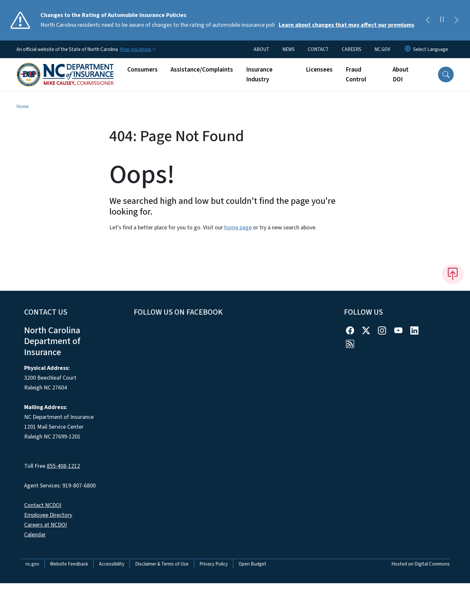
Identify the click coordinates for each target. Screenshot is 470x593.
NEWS (288, 49)
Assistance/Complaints (202, 69)
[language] (430, 49)
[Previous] (427, 20)
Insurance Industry (259, 74)
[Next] (456, 20)
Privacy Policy (213, 564)
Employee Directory (48, 515)
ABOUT (261, 49)
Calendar (35, 535)
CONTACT (318, 49)
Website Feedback (69, 564)
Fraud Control (356, 74)
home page (238, 227)
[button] (446, 74)
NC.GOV (382, 49)
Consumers (142, 69)
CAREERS (351, 49)
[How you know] (138, 49)
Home (22, 106)
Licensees (319, 69)
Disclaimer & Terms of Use (162, 564)
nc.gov (32, 564)
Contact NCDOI (42, 505)
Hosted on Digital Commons (420, 564)
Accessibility (111, 564)
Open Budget (252, 564)
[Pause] (442, 20)
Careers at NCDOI (45, 525)
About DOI (401, 74)
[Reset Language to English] (408, 49)
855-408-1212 (63, 466)
